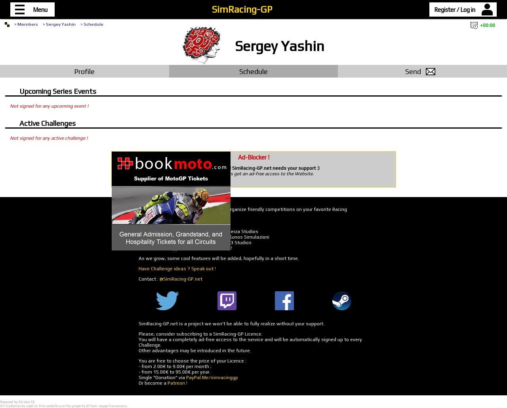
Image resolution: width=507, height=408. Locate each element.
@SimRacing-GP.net (181, 279)
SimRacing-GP (242, 9)
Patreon (176, 383)
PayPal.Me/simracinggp (212, 377)
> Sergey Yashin (59, 24)
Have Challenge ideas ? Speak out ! (177, 268)
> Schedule (91, 24)
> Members (26, 24)
